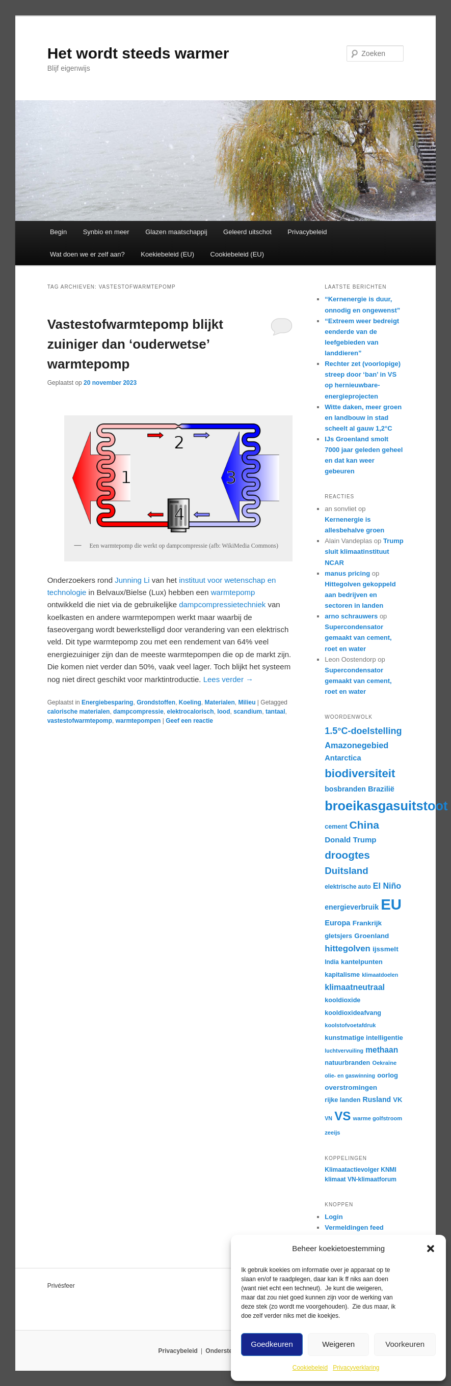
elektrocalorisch (190, 711)
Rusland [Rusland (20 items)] (377, 1099)
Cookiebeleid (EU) (237, 254)
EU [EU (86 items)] (391, 904)
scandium (247, 711)
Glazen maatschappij (176, 232)
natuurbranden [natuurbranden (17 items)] (347, 1062)
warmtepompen (138, 720)
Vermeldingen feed (354, 1227)
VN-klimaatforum (372, 1179)
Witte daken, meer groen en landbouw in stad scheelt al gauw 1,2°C (363, 417)
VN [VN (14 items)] (328, 1118)
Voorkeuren (405, 1344)
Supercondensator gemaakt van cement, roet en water (358, 637)
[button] (431, 1248)
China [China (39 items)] (364, 825)
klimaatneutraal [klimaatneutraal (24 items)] (355, 987)
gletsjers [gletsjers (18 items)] (338, 936)
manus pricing (347, 573)
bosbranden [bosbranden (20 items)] (345, 789)
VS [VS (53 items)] (342, 1116)
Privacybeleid (307, 232)
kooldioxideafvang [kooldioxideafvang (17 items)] (353, 1012)
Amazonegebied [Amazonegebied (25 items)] (356, 745)
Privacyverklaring (356, 1367)
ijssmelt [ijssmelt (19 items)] (386, 949)
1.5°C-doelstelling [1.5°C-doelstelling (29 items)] (363, 731)
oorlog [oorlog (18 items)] (387, 1075)
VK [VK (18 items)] (397, 1100)
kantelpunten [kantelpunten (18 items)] (362, 962)
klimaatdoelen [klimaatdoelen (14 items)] (380, 975)
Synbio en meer (106, 232)
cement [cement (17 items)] (336, 826)
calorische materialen (78, 711)
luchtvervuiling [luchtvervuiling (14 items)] (344, 1051)
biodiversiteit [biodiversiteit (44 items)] (360, 773)
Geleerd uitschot (247, 232)
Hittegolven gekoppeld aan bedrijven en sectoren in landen (360, 594)
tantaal (275, 711)
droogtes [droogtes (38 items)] (347, 855)
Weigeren (338, 1344)
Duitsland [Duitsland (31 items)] (346, 870)
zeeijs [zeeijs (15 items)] (332, 1132)
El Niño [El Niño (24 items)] (387, 885)
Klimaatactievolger (352, 1169)
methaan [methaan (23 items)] (381, 1049)
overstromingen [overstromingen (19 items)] (351, 1087)
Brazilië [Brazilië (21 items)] (381, 789)
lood (223, 711)
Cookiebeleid (310, 1367)
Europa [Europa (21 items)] (337, 923)
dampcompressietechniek (222, 604)
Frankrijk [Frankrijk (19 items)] (367, 923)
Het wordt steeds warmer (138, 53)
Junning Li (132, 580)
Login (333, 1217)
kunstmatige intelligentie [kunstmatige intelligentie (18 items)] (364, 1037)
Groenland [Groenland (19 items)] (371, 936)
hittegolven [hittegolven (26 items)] (347, 948)
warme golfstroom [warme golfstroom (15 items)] (378, 1118)
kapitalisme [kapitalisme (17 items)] (342, 974)
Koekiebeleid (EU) (167, 254)
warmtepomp (233, 592)
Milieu (247, 702)
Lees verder (228, 679)
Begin (58, 232)
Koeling (190, 702)
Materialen (219, 702)
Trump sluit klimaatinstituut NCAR (364, 551)
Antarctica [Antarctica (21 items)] (343, 758)
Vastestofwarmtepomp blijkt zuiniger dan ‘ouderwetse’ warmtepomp (135, 344)
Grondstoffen (156, 702)
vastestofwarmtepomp (79, 720)
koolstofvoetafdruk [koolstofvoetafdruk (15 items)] (350, 1025)
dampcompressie (138, 711)
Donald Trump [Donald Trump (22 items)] (350, 839)
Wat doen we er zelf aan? (87, 254)
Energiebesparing (107, 702)
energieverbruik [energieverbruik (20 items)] (352, 907)
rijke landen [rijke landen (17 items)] (342, 1100)
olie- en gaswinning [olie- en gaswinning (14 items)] (350, 1075)
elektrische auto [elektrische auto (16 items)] (347, 886)
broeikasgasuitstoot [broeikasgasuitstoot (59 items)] (386, 806)
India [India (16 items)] (332, 962)
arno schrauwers (351, 616)
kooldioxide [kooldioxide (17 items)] (342, 1000)
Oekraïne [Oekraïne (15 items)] (384, 1063)
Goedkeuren (272, 1344)
